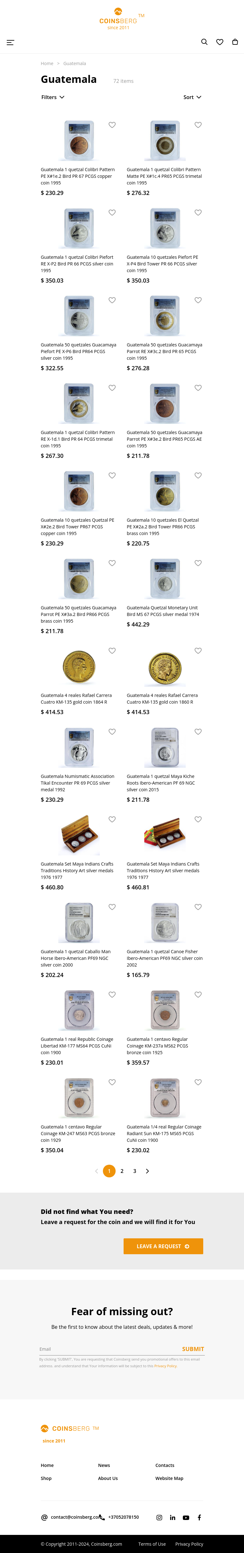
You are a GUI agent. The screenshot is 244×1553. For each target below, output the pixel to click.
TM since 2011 (122, 19)
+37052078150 (118, 1517)
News (104, 1465)
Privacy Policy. (166, 1365)
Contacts (164, 1465)
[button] (112, 125)
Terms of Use (152, 1544)
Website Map (169, 1478)
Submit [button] (193, 1349)
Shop (46, 1478)
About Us (108, 1478)
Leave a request (163, 1246)
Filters (53, 97)
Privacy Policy (189, 1544)
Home (47, 63)
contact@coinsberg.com (65, 1517)
